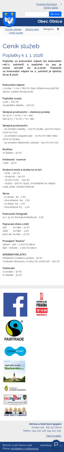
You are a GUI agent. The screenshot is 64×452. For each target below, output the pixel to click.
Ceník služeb (16, 32)
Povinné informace (46, 4)
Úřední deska (51, 7)
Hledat (55, 14)
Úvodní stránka (13, 29)
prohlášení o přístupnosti (24, 448)
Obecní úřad (32, 29)
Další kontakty (53, 436)
